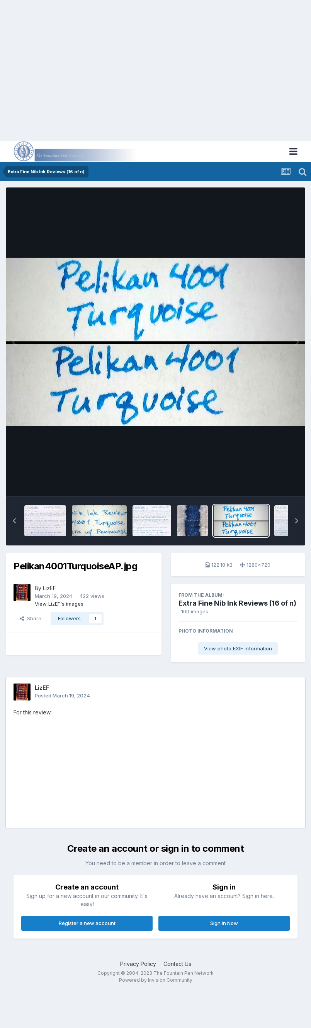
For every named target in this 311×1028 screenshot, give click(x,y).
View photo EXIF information (238, 648)
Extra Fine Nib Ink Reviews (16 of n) (237, 603)
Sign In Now (224, 923)
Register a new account (87, 923)
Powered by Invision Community (155, 980)
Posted (62, 695)
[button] (14, 520)
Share (30, 618)
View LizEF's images (59, 604)
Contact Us (177, 963)
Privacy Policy (138, 963)
